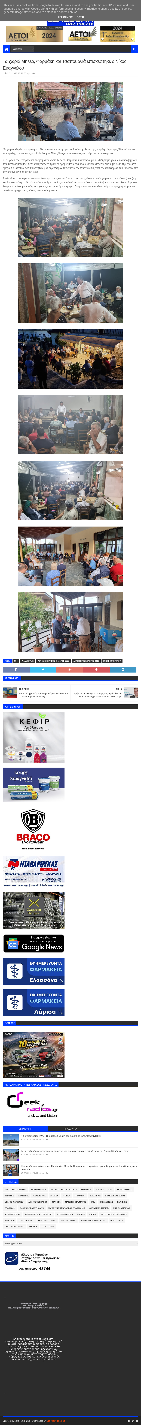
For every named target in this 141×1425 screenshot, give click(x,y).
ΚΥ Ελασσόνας (12, 1214)
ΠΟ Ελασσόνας (69, 1220)
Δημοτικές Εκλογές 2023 (86, 661)
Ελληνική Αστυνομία (32, 1208)
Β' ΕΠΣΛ (54, 1196)
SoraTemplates (22, 1421)
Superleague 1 (38, 1190)
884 (15, 661)
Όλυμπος (86, 1190)
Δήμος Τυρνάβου (38, 1202)
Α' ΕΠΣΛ (100, 1190)
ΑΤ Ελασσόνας (124, 1190)
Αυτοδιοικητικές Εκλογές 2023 (53, 661)
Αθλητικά (23, 1196)
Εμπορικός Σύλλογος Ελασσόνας (66, 1208)
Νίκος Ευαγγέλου (112, 661)
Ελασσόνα (10, 1208)
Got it (80, 17)
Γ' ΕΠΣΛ (66, 1196)
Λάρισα (92, 1214)
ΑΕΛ (110, 1190)
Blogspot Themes (56, 1421)
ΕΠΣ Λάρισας (106, 1202)
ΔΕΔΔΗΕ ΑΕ (95, 1196)
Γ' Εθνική (80, 1196)
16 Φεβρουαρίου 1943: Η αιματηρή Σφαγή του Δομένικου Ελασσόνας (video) (61, 1135)
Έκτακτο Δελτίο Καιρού (63, 1190)
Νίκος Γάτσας (26, 1220)
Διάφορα (56, 1202)
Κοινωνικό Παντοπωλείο (38, 1214)
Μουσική (10, 1220)
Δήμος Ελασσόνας (115, 1196)
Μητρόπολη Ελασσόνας (114, 1214)
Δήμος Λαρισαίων (14, 1202)
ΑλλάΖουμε (27, 661)
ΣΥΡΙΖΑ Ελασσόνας (15, 1226)
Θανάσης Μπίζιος (99, 1208)
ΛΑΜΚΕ (81, 1214)
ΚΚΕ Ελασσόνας (121, 1208)
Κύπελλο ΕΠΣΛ (65, 1214)
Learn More (65, 17)
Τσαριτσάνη (47, 1226)
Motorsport (19, 1190)
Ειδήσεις (122, 1202)
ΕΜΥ (93, 1202)
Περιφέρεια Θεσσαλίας (93, 1220)
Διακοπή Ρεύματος (75, 1202)
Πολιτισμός (116, 1220)
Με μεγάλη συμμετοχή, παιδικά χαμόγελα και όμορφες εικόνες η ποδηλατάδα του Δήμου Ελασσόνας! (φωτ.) (75, 1151)
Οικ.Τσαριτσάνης (47, 1220)
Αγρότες (9, 1196)
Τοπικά (33, 1226)
